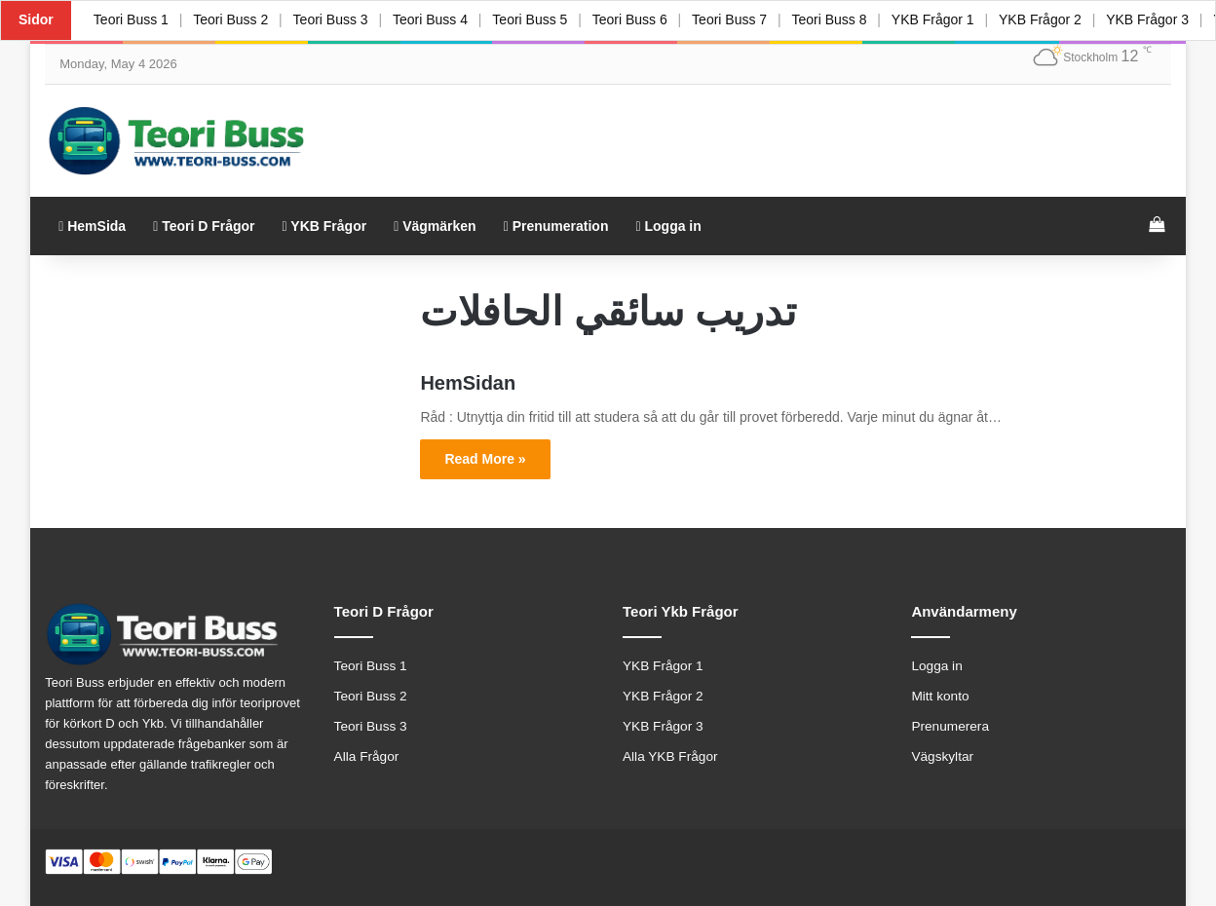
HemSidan (467, 383)
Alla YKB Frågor (670, 756)
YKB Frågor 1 (951, 19)
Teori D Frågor (203, 226)
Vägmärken (435, 226)
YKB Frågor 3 (663, 726)
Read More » (484, 459)
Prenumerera (950, 726)
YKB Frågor (325, 226)
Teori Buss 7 (743, 19)
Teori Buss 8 (846, 19)
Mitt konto (940, 696)
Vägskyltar (942, 756)
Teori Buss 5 (540, 19)
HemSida (92, 226)
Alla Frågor (366, 756)
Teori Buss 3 (335, 19)
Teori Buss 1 (132, 19)
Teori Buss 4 (437, 19)
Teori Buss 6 (641, 19)
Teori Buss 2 (233, 19)
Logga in (668, 226)
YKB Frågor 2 (1061, 19)
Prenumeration (556, 226)
